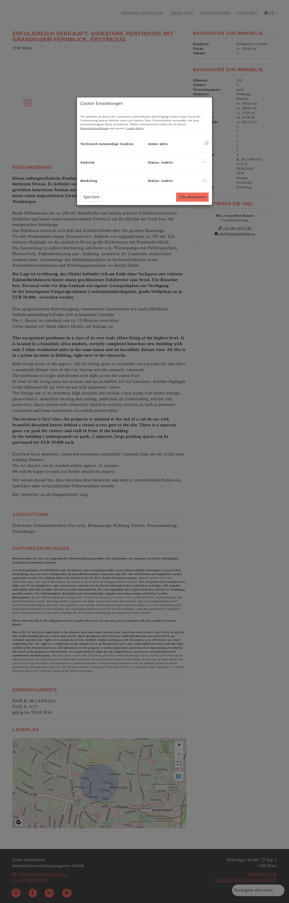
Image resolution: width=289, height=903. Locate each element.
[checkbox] (206, 143)
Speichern (91, 197)
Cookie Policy (135, 128)
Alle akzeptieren (192, 197)
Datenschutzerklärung (94, 128)
